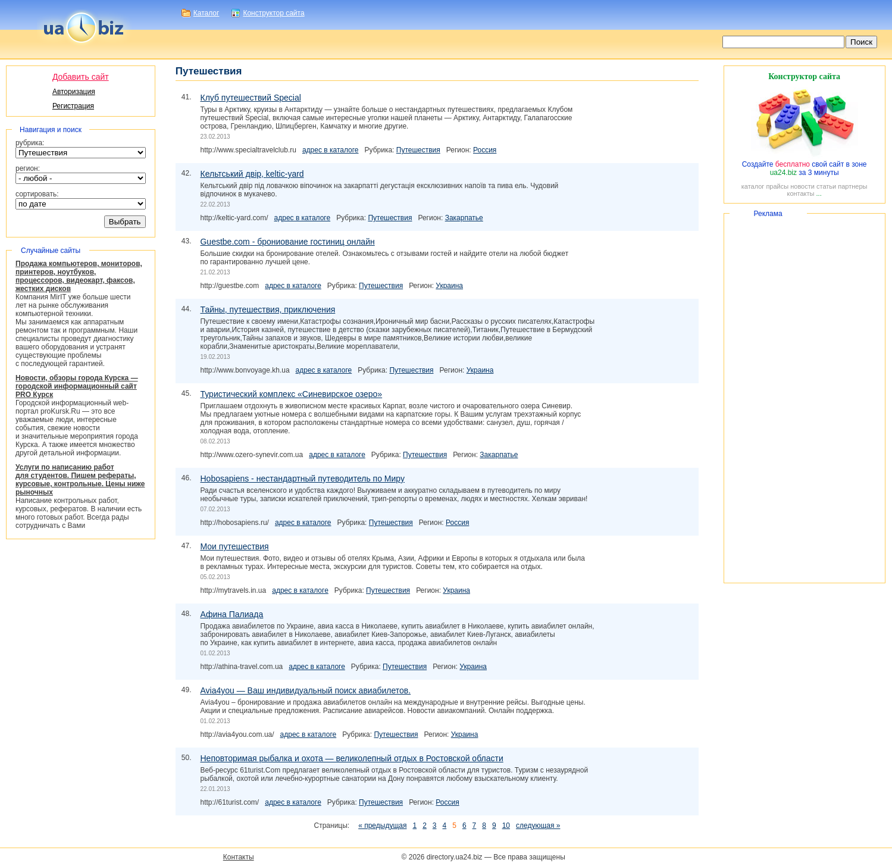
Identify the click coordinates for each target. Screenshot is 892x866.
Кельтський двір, (251, 174)
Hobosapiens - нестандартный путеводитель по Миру (302, 478)
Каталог (206, 13)
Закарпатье (464, 218)
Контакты (238, 857)
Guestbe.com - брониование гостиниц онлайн (287, 241)
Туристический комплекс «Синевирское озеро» (291, 394)
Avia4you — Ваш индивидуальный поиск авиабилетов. (305, 690)
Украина (449, 286)
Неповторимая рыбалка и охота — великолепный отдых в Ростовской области (351, 758)
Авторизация (73, 91)
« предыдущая (382, 825)
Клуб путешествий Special (250, 97)
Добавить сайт (80, 77)
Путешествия (418, 150)
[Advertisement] (804, 398)
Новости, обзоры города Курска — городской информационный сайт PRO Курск (76, 386)
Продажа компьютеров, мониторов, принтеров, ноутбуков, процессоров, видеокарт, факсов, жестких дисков (78, 276)
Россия (484, 150)
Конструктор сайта (273, 13)
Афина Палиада (231, 614)
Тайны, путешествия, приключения (267, 309)
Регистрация (73, 106)
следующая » (538, 825)
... (819, 193)
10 (506, 825)
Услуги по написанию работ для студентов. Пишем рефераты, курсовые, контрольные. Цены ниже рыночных (80, 479)
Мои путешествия (234, 546)
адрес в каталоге (330, 150)
